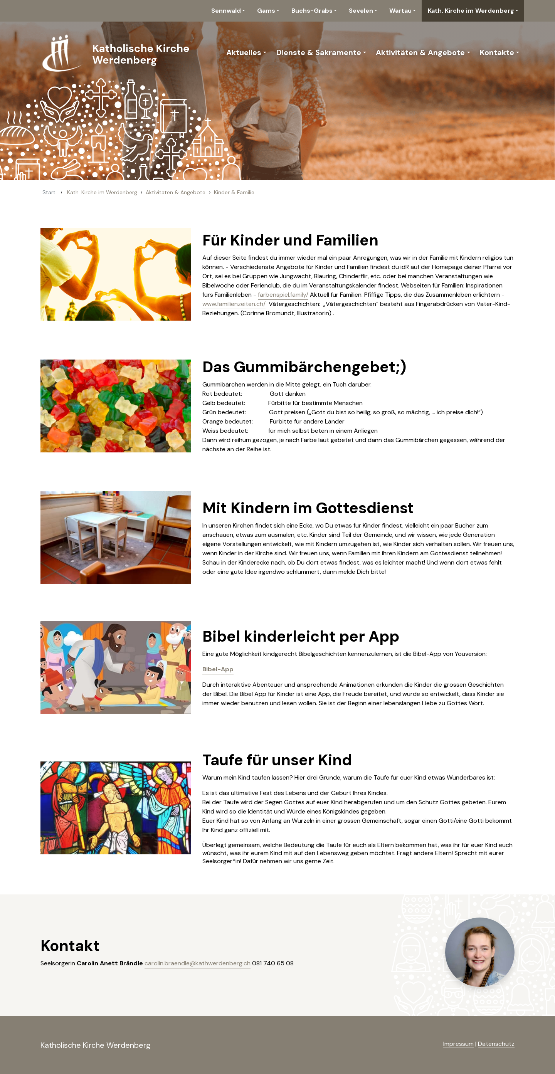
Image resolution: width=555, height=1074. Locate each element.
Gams (266, 11)
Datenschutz (496, 1044)
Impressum (458, 1044)
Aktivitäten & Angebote (420, 52)
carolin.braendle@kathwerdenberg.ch (198, 963)
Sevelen (361, 11)
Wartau (400, 11)
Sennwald (226, 11)
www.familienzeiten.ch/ (234, 304)
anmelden (431, 1044)
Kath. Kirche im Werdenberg (471, 11)
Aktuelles (243, 52)
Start (49, 192)
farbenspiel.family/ (283, 295)
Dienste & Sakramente (318, 52)
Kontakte (497, 52)
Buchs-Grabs (312, 11)
